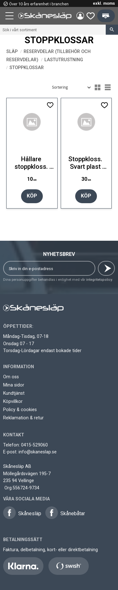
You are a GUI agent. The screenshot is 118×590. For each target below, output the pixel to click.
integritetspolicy (99, 280)
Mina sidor (13, 384)
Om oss (11, 376)
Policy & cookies (20, 409)
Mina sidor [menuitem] (80, 16)
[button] (10, 17)
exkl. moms (104, 3)
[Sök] (112, 30)
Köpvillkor (13, 401)
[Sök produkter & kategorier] (53, 30)
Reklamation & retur (23, 417)
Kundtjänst (14, 393)
